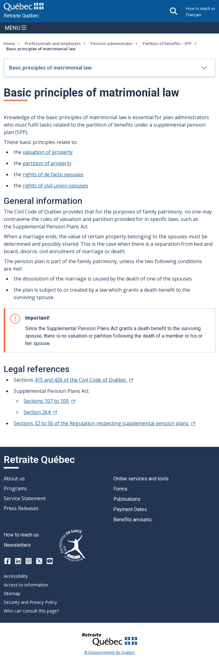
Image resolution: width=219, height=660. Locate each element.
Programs (15, 488)
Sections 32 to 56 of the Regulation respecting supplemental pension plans (104, 423)
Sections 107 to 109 (49, 400)
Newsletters (17, 545)
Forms (120, 489)
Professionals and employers (53, 43)
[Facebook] (7, 561)
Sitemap (12, 593)
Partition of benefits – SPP (167, 43)
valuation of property (48, 152)
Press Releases (21, 508)
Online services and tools (141, 479)
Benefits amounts (132, 520)
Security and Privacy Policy (30, 602)
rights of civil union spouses (55, 185)
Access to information (26, 585)
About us (14, 478)
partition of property (47, 163)
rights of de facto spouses (53, 174)
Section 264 (40, 412)
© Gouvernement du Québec (109, 652)
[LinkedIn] (18, 561)
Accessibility (16, 576)
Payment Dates (130, 509)
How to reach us (200, 8)
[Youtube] (49, 561)
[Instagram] (28, 561)
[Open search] (173, 11)
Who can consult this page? (31, 611)
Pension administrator (112, 43)
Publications (126, 499)
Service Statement (25, 498)
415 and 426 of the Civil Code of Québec (83, 379)
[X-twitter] (39, 561)
